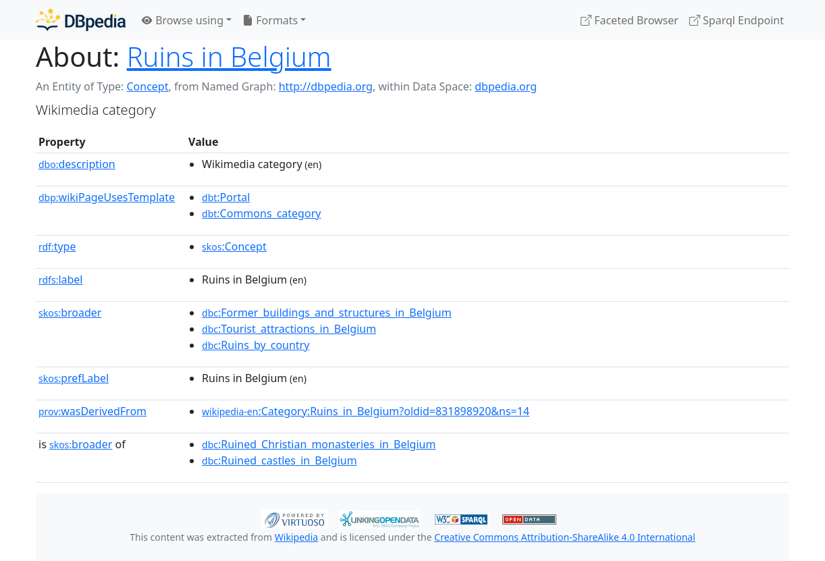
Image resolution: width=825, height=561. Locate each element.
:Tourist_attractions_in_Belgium (289, 328)
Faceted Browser (629, 20)
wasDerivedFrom (92, 411)
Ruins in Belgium (229, 56)
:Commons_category (261, 213)
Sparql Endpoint (736, 20)
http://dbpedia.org (326, 86)
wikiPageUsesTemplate (106, 197)
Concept (147, 86)
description (76, 164)
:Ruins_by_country (255, 345)
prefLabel (73, 378)
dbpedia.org (506, 86)
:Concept (234, 246)
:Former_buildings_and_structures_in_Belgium (327, 312)
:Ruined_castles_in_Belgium (279, 460)
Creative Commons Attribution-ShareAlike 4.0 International (564, 537)
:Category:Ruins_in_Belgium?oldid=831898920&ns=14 (365, 411)
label (60, 279)
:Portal (226, 197)
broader (69, 312)
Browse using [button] (182, 20)
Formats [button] (270, 20)
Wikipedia (296, 537)
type (57, 246)
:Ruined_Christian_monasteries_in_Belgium (318, 444)
